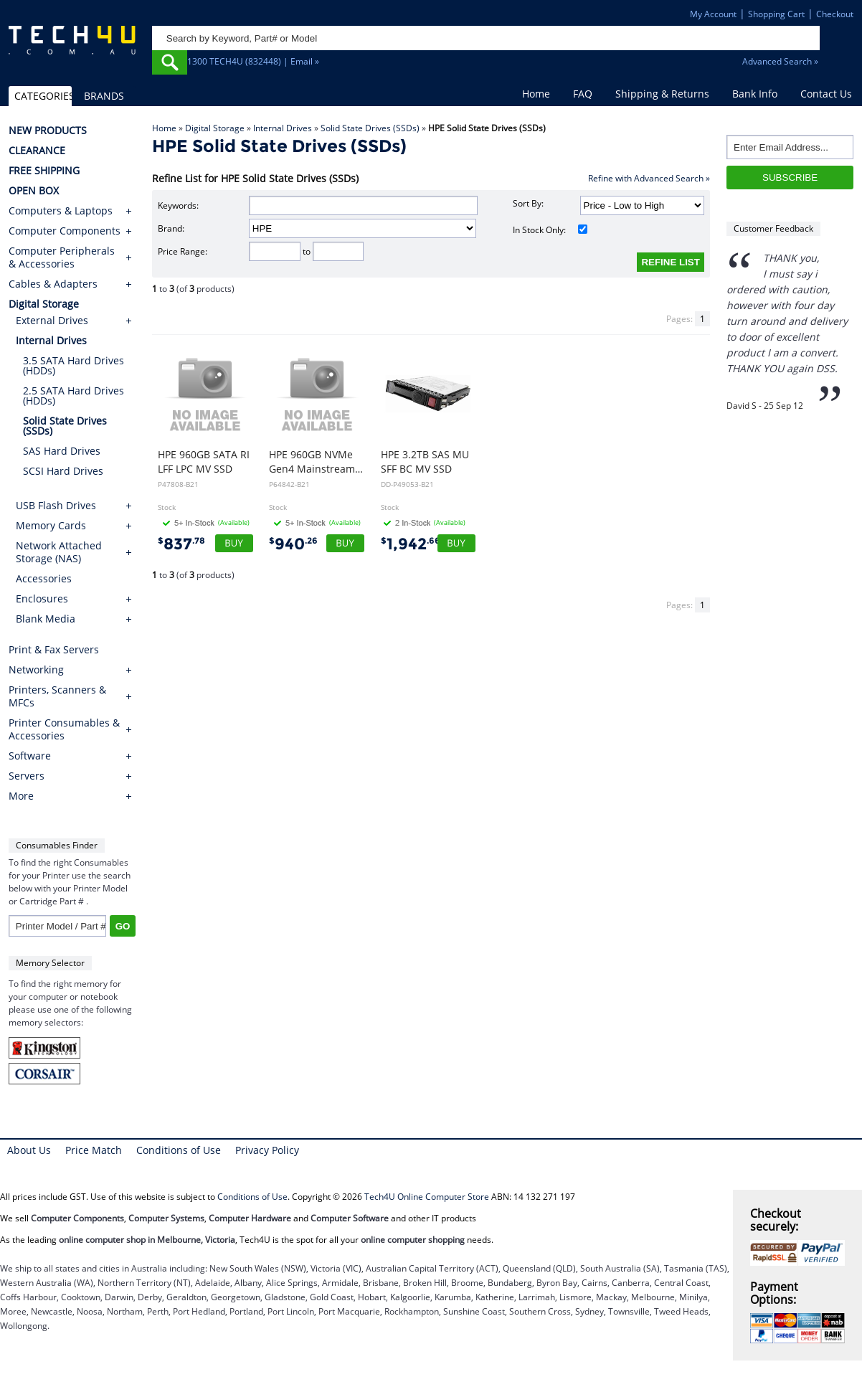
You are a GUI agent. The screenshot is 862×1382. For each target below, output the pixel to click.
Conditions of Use (178, 1150)
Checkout (834, 14)
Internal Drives (282, 128)
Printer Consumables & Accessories (64, 729)
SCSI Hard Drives (63, 471)
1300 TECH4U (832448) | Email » (253, 61)
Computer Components (64, 230)
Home (536, 93)
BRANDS (104, 96)
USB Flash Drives (56, 505)
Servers (26, 776)
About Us (29, 1150)
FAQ (582, 93)
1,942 (410, 544)
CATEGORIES (43, 96)
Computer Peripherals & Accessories (62, 257)
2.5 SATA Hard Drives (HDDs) (73, 395)
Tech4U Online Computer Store (426, 1197)
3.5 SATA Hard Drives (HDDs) (73, 365)
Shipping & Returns (662, 93)
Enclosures (42, 598)
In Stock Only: (550, 230)
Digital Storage (215, 128)
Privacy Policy (267, 1150)
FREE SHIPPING (44, 170)
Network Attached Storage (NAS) (59, 552)
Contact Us (826, 93)
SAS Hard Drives (61, 451)
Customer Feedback (773, 228)
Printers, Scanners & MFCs (57, 696)
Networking (36, 669)
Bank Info (754, 93)
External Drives (52, 320)
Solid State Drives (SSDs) (370, 128)
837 (181, 544)
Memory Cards (51, 525)
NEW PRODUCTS (48, 130)
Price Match (93, 1150)
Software (30, 755)
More (21, 796)
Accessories (44, 578)
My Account (713, 14)
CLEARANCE (37, 150)
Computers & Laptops (61, 210)
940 (293, 544)
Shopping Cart (776, 14)
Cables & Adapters (53, 284)
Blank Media (45, 618)
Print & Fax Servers (54, 649)
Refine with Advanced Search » (649, 178)
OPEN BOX (34, 190)
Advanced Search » (780, 61)
